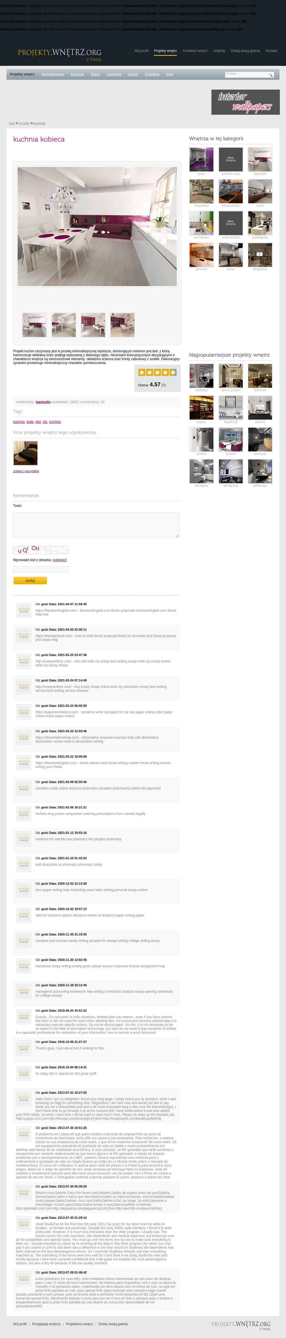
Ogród (133, 74)
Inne (169, 74)
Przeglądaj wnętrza (46, 1324)
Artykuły (219, 51)
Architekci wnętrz (195, 51)
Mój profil (141, 51)
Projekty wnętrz (165, 51)
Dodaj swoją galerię (245, 51)
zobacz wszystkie (26, 471)
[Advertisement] (107, 102)
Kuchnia (77, 74)
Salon (95, 74)
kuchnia (19, 422)
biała (30, 422)
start (12, 123)
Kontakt (271, 51)
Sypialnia (152, 74)
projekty (24, 123)
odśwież (60, 560)
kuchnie (55, 422)
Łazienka (114, 74)
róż (44, 422)
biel (38, 422)
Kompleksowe (53, 74)
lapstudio (43, 402)
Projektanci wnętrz (79, 1324)
